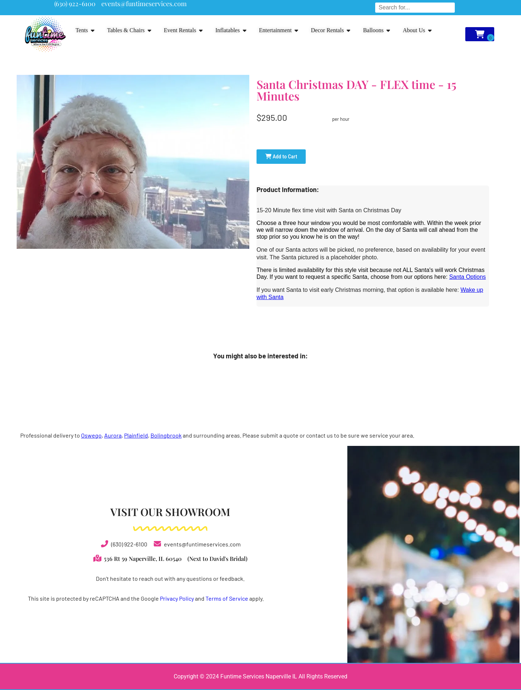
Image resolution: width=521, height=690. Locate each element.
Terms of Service (227, 598)
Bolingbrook (166, 435)
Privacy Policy (177, 598)
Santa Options (467, 277)
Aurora (113, 435)
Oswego (91, 435)
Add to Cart (281, 156)
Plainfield (136, 435)
